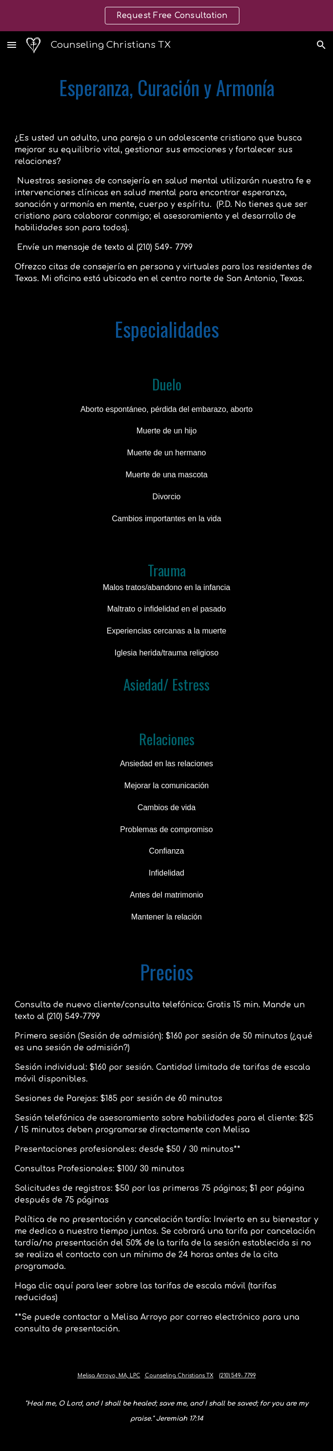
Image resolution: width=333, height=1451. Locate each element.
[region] (166, 15)
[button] (11, 44)
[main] (166, 87)
